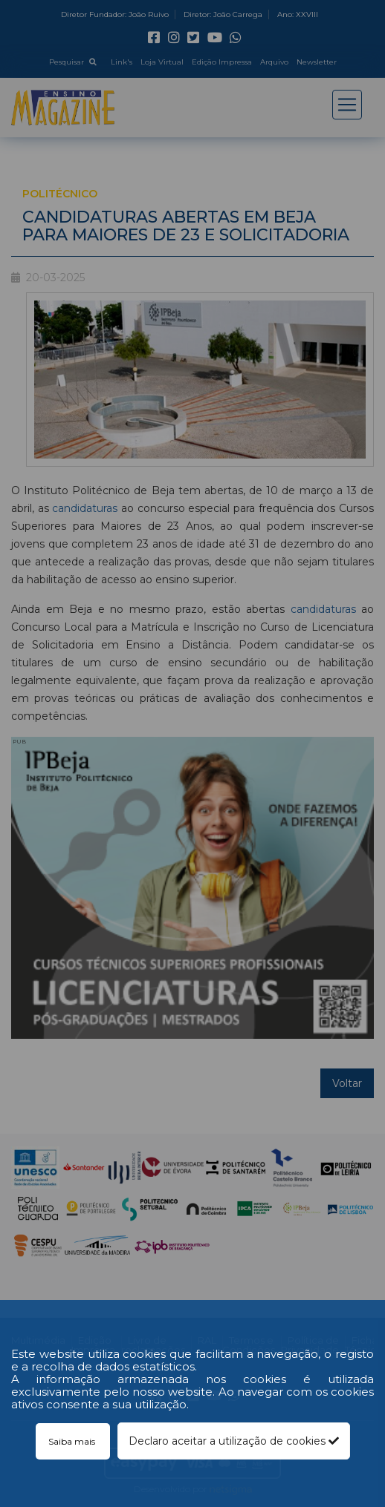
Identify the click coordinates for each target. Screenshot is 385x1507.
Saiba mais (72, 1441)
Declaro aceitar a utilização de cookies (234, 1441)
